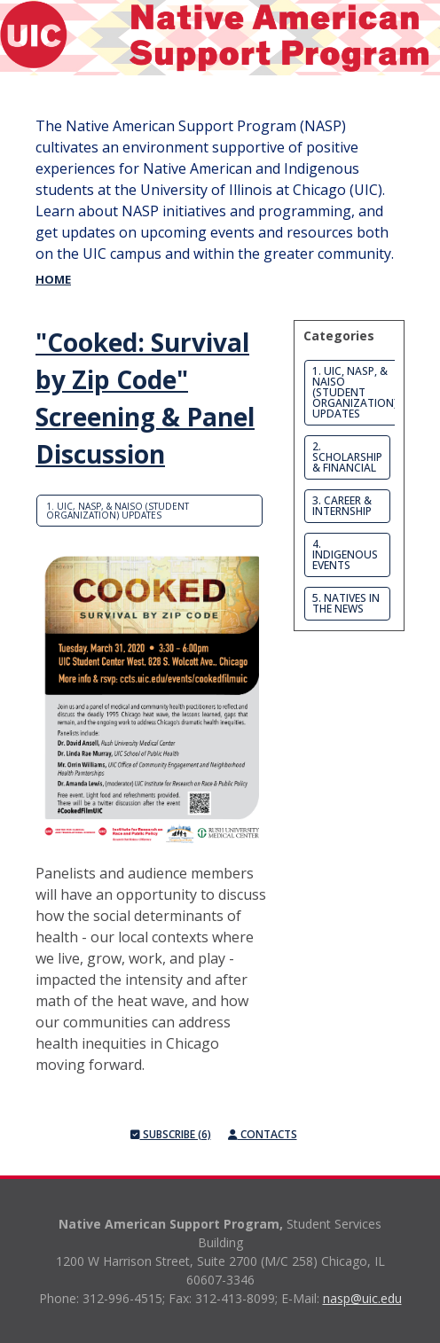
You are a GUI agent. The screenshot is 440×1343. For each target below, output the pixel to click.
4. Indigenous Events (345, 554)
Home (53, 279)
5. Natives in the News (346, 603)
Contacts (262, 1134)
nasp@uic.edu (362, 1298)
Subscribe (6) (170, 1134)
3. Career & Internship (342, 506)
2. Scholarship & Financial (347, 457)
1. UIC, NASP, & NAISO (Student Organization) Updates (117, 510)
